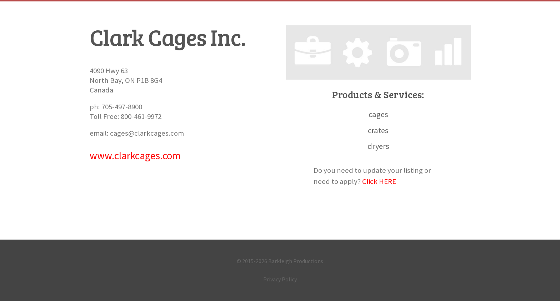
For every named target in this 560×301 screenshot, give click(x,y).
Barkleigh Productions (295, 261)
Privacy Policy (280, 279)
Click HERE (379, 181)
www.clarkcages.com (135, 155)
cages (378, 114)
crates (378, 130)
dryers (378, 146)
